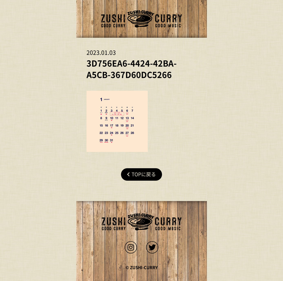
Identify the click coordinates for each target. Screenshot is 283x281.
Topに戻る (144, 174)
